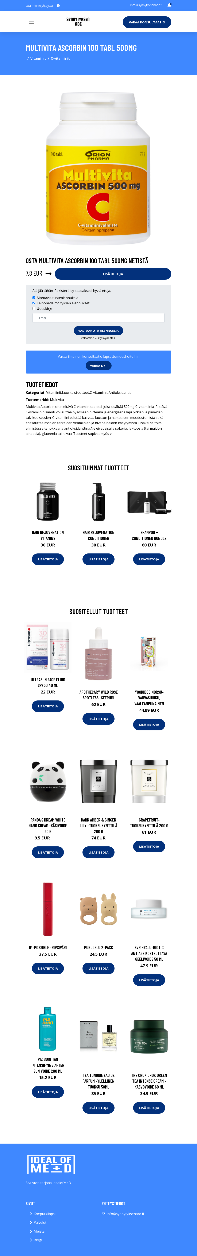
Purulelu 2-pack (98, 947)
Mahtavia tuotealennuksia (57, 297)
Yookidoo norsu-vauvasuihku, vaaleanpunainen (149, 697)
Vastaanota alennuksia (98, 331)
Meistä (39, 1231)
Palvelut (40, 1222)
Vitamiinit (38, 58)
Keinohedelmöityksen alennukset (63, 303)
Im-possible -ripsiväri (48, 947)
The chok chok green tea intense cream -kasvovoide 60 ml (149, 1081)
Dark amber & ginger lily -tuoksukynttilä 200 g (98, 825)
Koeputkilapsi (44, 1213)
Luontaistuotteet (75, 392)
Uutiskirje (44, 308)
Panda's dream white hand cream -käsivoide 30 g (48, 825)
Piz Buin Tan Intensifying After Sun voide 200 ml (47, 1064)
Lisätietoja (113, 274)
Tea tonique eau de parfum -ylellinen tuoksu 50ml (98, 1081)
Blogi (38, 1240)
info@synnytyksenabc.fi (146, 5)
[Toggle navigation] (31, 22)
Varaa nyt (98, 366)
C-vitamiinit (60, 58)
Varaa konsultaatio (147, 22)
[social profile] (58, 6)
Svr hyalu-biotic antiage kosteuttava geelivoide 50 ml (149, 953)
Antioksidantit (120, 392)
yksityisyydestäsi (105, 338)
